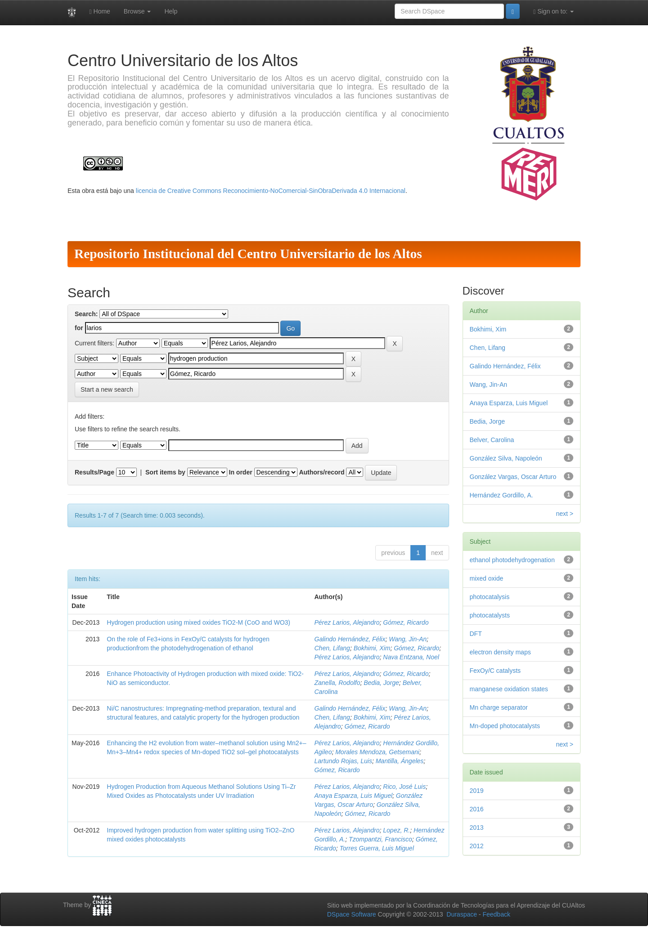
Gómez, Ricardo (405, 622)
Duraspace (461, 914)
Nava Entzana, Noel (411, 657)
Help (170, 11)
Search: (86, 314)
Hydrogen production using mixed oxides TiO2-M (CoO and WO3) (198, 622)
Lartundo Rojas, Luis (343, 761)
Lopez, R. (396, 830)
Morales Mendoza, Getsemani (377, 752)
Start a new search (107, 389)
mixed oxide (487, 578)
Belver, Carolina (492, 439)
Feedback (496, 914)
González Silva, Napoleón (506, 458)
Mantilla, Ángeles (400, 761)
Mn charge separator (499, 707)
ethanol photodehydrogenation (512, 560)
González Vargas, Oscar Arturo (513, 476)
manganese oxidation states (509, 689)
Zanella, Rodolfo (337, 682)
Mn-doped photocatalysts (505, 725)
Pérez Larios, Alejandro (347, 622)
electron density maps (500, 652)
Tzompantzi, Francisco (380, 839)
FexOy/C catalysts (495, 670)
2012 (477, 846)
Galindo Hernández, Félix (350, 639)
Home (100, 11)
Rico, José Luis (404, 786)
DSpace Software (351, 914)
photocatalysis (490, 596)
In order (240, 472)
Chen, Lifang (332, 648)
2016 (477, 809)
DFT (476, 633)
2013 (477, 827)
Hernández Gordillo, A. (501, 495)
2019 (477, 790)
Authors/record (321, 472)
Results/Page (94, 472)
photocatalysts (490, 615)
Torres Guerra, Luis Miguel (377, 848)
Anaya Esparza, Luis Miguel (354, 795)
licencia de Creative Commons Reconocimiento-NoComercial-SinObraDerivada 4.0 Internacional (270, 190)
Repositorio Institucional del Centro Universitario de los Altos (248, 253)
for (79, 327)
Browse (137, 11)
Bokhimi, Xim (372, 648)
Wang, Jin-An (408, 639)
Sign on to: (553, 11)
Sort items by (165, 472)
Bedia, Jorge (381, 682)
